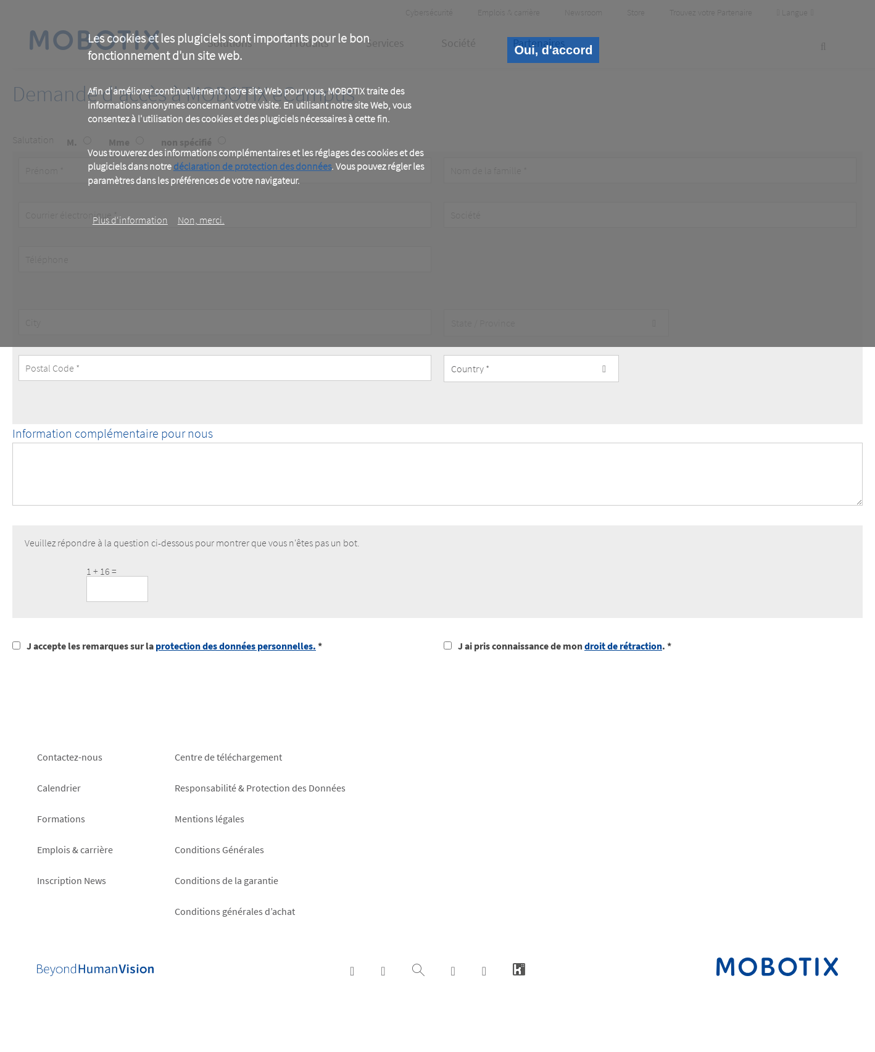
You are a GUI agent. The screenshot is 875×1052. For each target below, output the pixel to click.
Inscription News (71, 880)
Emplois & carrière (75, 849)
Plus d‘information (130, 220)
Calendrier (59, 788)
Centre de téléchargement (228, 757)
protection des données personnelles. (236, 646)
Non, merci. (201, 220)
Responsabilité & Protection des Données (260, 788)
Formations (61, 818)
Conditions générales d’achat (235, 911)
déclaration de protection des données (252, 166)
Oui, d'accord (553, 50)
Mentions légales (209, 818)
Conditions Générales (219, 849)
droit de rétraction (623, 646)
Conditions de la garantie (226, 880)
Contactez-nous (69, 757)
